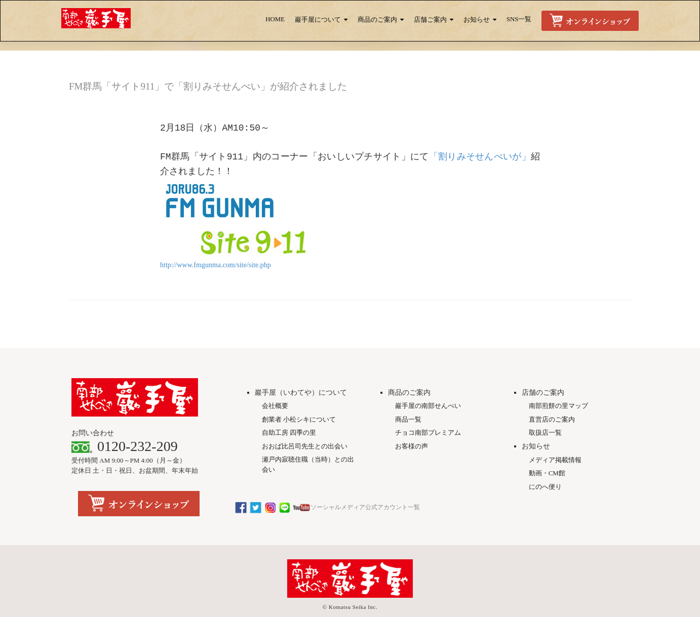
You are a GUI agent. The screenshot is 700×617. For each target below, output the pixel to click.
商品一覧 (408, 397)
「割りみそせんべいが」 (480, 157)
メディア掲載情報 (555, 437)
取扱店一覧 (545, 410)
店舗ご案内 (430, 19)
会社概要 (275, 383)
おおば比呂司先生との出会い (304, 424)
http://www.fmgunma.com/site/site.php (215, 265)
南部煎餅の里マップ (558, 383)
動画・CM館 (547, 451)
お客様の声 (411, 424)
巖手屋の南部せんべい (428, 383)
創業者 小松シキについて (299, 397)
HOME (275, 19)
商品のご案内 (377, 19)
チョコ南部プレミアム (428, 410)
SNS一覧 (519, 19)
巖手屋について (318, 19)
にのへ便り (545, 464)
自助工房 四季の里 (289, 410)
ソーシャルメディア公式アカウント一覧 (327, 484)
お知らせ (476, 19)
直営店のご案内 (552, 397)
